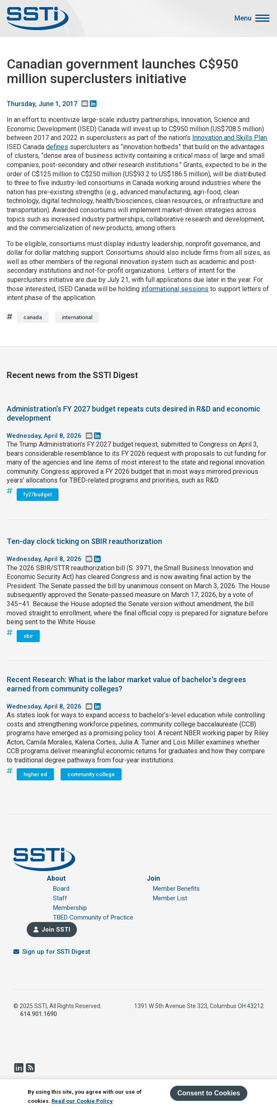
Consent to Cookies (208, 1093)
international (77, 317)
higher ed (35, 774)
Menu (243, 18)
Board (61, 888)
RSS (30, 1068)
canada (32, 317)
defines (57, 147)
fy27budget (37, 494)
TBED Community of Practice (93, 917)
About (56, 878)
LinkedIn (18, 1068)
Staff (60, 898)
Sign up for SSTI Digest (56, 951)
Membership (70, 908)
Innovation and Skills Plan (229, 138)
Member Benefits (176, 888)
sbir (28, 636)
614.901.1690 (38, 1014)
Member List (170, 898)
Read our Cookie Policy (82, 1101)
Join (153, 878)
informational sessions (174, 289)
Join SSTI (55, 929)
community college (91, 774)
